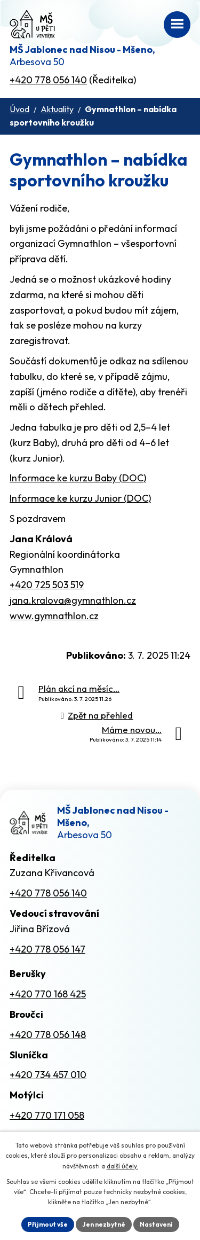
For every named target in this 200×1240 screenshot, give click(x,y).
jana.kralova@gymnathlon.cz (73, 600)
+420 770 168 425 (48, 994)
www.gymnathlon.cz (54, 616)
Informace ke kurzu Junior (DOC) (80, 498)
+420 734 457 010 (48, 1075)
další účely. (122, 1166)
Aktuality (57, 109)
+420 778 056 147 (47, 949)
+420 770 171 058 (47, 1115)
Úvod (19, 109)
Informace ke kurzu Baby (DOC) (78, 478)
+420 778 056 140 (48, 80)
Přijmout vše (48, 1224)
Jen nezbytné (103, 1224)
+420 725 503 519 (47, 585)
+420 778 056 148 (48, 1034)
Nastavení (156, 1224)
